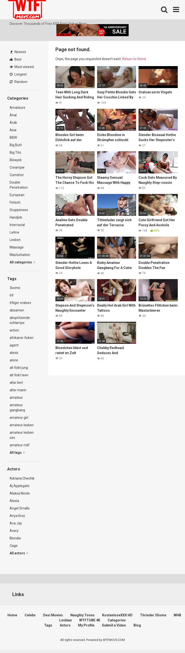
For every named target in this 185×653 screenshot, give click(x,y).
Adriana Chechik (22, 478)
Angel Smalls (20, 508)
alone (14, 360)
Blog (137, 625)
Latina (14, 232)
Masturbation (20, 255)
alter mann (18, 390)
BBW (13, 137)
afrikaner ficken (21, 338)
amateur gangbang (17, 407)
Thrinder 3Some (153, 615)
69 (11, 295)
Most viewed (22, 67)
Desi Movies (53, 615)
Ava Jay (16, 523)
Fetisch (15, 202)
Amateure (17, 108)
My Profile (86, 625)
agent (14, 345)
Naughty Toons (82, 615)
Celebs (30, 615)
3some (15, 288)
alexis (14, 353)
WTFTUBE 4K (89, 620)
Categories (117, 620)
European (17, 195)
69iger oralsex (20, 303)
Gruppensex (19, 210)
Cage (14, 546)
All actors (19, 553)
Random (18, 82)
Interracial (17, 225)
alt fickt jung (19, 368)
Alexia (14, 501)
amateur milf (20, 445)
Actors (65, 625)
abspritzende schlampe (20, 320)
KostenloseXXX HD (117, 615)
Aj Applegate (19, 486)
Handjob (16, 217)
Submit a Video (114, 625)
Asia (13, 130)
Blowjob (16, 160)
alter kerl (16, 383)
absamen (17, 310)
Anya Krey (17, 516)
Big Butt (16, 145)
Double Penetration (19, 184)
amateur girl (19, 417)
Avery (14, 531)
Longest (18, 74)
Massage (17, 247)
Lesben (15, 240)
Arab (13, 122)
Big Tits (15, 152)
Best (15, 59)
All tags (17, 452)
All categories (22, 262)
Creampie (17, 167)
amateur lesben (22, 425)
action (14, 330)
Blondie (15, 538)
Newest (18, 52)
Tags (48, 625)
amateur (16, 397)
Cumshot (17, 175)
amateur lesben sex (22, 435)
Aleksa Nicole (20, 493)
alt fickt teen (19, 375)
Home (12, 615)
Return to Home (134, 59)
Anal (13, 115)
